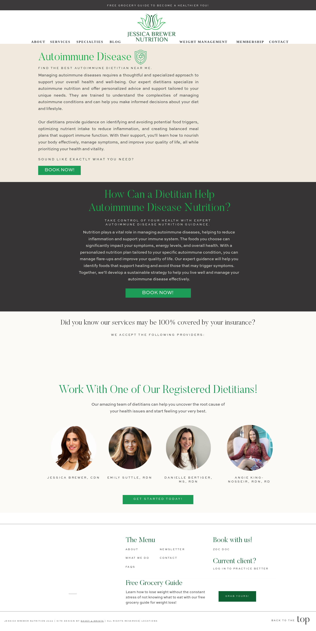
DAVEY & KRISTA (92, 621)
